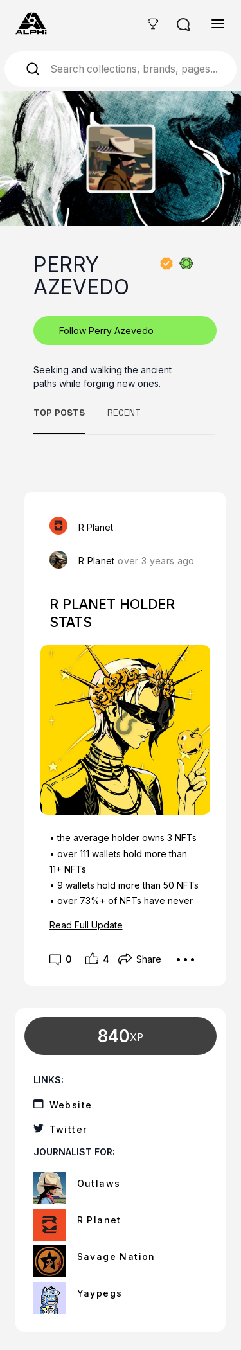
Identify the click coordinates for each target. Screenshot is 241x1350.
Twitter (68, 1129)
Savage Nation (116, 1256)
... (185, 954)
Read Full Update (86, 924)
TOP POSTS (59, 412)
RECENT (124, 412)
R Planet (96, 560)
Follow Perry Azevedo (106, 330)
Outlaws (99, 1183)
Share (139, 959)
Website (71, 1104)
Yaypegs (100, 1293)
